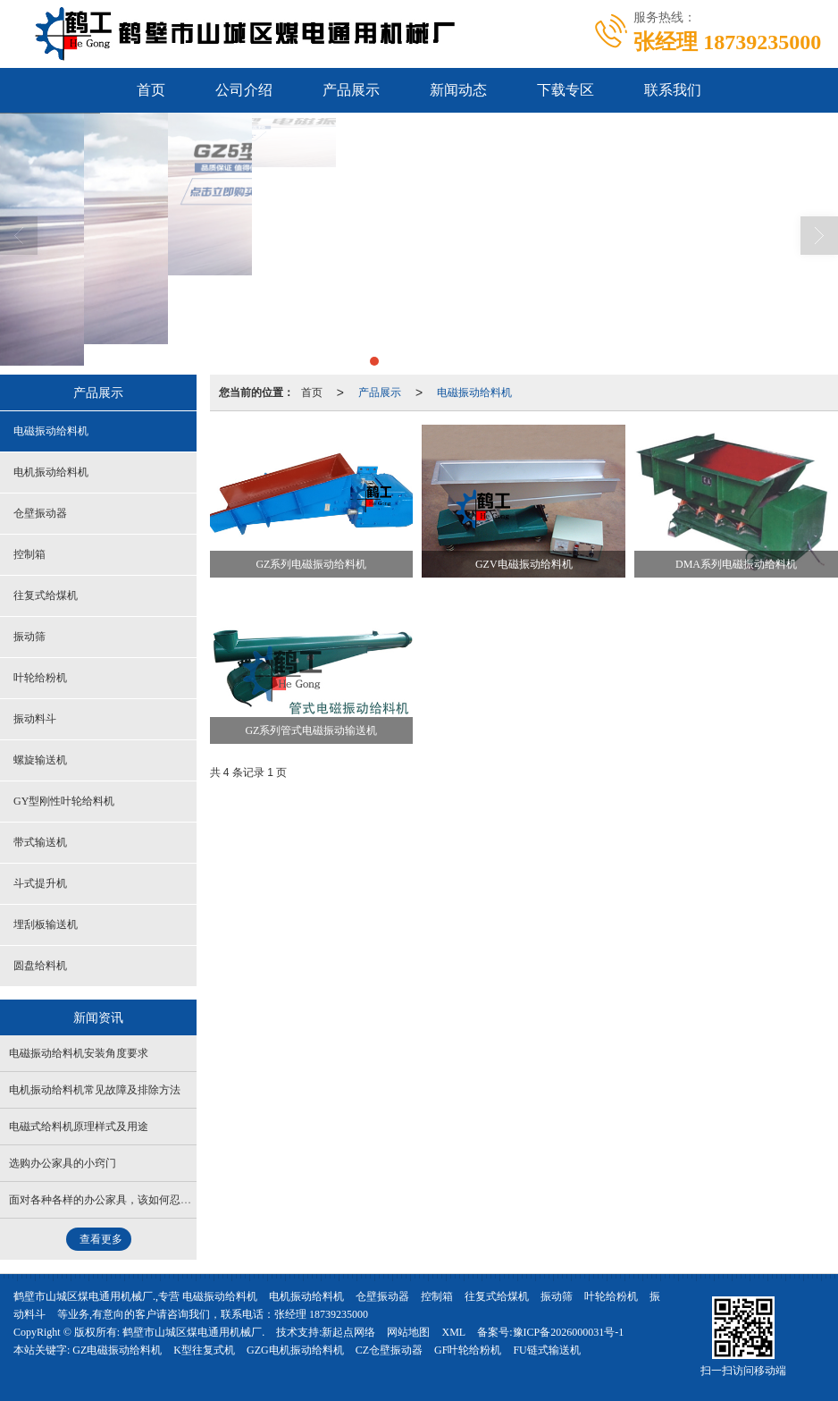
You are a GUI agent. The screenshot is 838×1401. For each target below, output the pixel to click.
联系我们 (672, 89)
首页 (151, 89)
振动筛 (29, 636)
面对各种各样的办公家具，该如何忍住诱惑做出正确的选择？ (153, 1200)
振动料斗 (34, 719)
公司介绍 (243, 89)
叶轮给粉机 (40, 677)
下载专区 (565, 89)
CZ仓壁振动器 (389, 1350)
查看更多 (101, 1239)
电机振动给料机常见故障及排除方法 (94, 1090)
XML (453, 1332)
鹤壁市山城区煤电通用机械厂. (193, 1332)
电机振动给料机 (50, 472)
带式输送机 (40, 842)
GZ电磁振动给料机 (117, 1350)
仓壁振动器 (40, 513)
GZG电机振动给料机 (295, 1350)
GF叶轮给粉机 (467, 1350)
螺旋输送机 (40, 760)
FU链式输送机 (546, 1350)
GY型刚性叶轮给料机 (63, 801)
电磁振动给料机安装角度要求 (78, 1053)
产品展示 (351, 89)
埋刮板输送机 (45, 924)
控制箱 (29, 554)
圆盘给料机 (40, 965)
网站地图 (408, 1332)
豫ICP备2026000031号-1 (568, 1332)
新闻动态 (458, 89)
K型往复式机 (204, 1350)
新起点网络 (348, 1332)
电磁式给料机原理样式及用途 (78, 1126)
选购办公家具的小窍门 (62, 1163)
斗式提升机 (40, 883)
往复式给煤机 (45, 595)
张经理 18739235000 (321, 1314)
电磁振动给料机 (474, 392)
